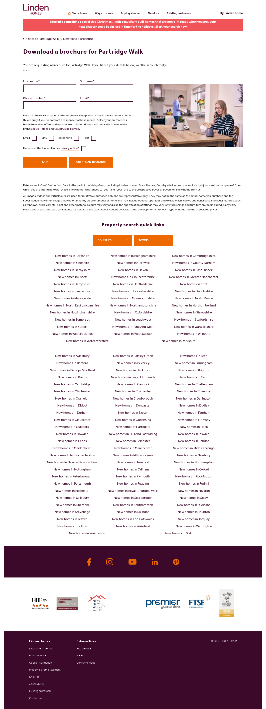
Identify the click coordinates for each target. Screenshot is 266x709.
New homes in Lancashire (72, 291)
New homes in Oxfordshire (133, 312)
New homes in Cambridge (72, 384)
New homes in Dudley (194, 406)
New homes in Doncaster (133, 406)
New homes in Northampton (194, 462)
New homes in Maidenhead (72, 448)
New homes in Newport (133, 462)
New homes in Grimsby (193, 420)
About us (153, 13)
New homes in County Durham (193, 263)
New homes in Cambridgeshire (194, 256)
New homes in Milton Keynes (133, 455)
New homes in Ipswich (193, 434)
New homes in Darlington (193, 399)
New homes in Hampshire (72, 284)
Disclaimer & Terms (40, 649)
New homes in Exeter (133, 413)
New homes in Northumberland (194, 305)
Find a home (79, 14)
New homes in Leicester (133, 441)
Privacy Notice (37, 656)
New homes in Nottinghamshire (72, 312)
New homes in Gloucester (72, 420)
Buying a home (130, 13)
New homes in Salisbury (72, 498)
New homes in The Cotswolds (133, 519)
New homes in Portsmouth (72, 484)
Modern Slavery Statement (45, 670)
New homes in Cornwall (133, 263)
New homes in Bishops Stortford (72, 370)
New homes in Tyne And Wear (133, 327)
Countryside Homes (66, 129)
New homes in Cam (193, 377)
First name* (31, 81)
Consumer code (86, 663)
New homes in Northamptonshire (133, 305)
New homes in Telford (72, 519)
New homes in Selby (194, 498)
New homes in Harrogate (133, 427)
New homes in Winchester (87, 533)
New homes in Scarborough (133, 498)
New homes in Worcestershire (87, 341)
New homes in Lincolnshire (194, 291)
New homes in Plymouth (133, 476)
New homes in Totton (72, 526)
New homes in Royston (194, 491)
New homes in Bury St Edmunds (133, 377)
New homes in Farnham (193, 413)
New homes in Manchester (133, 448)
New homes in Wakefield (133, 526)
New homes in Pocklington (193, 476)
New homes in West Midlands (72, 334)
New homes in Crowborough (133, 399)
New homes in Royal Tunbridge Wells (133, 491)
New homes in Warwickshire (194, 327)
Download (83, 162)
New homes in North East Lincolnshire (72, 305)
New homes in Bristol (72, 377)
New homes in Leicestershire (133, 291)
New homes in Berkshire (72, 256)
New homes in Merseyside (72, 298)
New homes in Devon (133, 270)
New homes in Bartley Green (133, 356)
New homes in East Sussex (194, 270)
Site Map (34, 677)
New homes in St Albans (193, 505)
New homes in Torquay (194, 519)
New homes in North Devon (193, 298)
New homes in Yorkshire (178, 341)
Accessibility (36, 684)
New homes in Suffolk (72, 327)
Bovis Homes (40, 129)
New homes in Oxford (194, 469)
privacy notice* (70, 148)
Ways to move (104, 13)
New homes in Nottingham (72, 469)
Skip (45, 162)
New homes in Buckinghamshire (133, 256)
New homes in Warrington (194, 526)
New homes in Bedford (72, 363)
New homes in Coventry (194, 391)
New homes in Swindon (133, 512)
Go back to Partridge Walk (41, 39)
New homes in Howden (72, 434)
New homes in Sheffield (72, 505)
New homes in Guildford (72, 427)
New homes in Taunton (194, 512)
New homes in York (178, 533)
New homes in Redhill (194, 484)
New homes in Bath (193, 356)
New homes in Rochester (72, 491)
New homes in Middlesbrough (194, 448)
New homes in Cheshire (72, 263)
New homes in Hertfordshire (133, 284)
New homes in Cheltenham (194, 384)
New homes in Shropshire (194, 312)
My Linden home (231, 13)
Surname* (87, 81)
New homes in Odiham (133, 469)
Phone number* (34, 98)
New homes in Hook (194, 427)
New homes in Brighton (193, 370)
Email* (84, 98)
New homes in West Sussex (133, 334)
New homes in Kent (193, 284)
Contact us (35, 698)
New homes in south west (133, 320)
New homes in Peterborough (72, 476)
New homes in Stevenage (72, 512)
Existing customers (179, 13)
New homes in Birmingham (194, 363)
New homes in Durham (72, 413)
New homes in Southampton (133, 505)
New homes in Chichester (72, 391)
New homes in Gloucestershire (133, 277)
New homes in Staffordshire (193, 320)
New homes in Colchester (133, 391)
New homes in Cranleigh (72, 399)
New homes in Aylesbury (72, 356)
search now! (179, 27)
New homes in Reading (133, 484)
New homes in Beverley (133, 363)
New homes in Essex (72, 277)
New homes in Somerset (72, 320)
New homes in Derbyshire (72, 270)
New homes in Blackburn (133, 370)
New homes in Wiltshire (193, 334)
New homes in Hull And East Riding (133, 434)
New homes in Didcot (72, 406)
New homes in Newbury (193, 455)
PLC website (84, 649)
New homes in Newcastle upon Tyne (72, 462)
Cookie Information (40, 663)
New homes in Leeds (72, 441)
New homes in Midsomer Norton (72, 455)
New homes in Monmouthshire (133, 298)
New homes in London (193, 441)
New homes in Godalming (133, 420)
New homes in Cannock (133, 384)
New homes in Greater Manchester (193, 277)
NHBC (80, 656)
